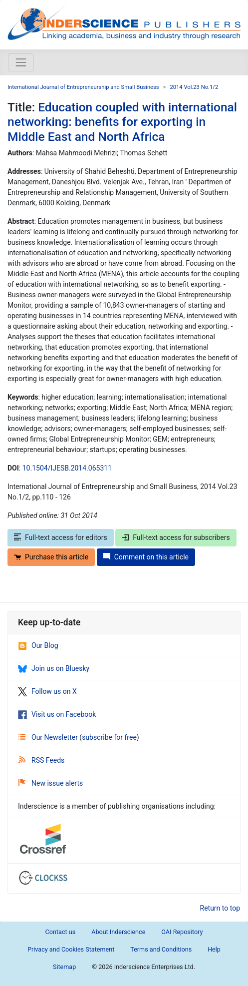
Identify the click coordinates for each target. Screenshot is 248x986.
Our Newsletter (48, 737)
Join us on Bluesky (53, 668)
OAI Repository (182, 932)
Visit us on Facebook (57, 714)
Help (214, 949)
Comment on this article (146, 557)
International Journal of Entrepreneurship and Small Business (83, 87)
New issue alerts (50, 783)
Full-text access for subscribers (176, 537)
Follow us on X (47, 691)
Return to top (220, 908)
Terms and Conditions (161, 949)
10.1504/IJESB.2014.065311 (67, 468)
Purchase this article (51, 557)
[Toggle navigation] (21, 62)
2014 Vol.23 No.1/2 (194, 87)
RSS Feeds (41, 760)
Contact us (60, 932)
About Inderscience (118, 932)
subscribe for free (109, 737)
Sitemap (64, 967)
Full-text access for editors (60, 537)
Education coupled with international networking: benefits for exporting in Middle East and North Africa (122, 122)
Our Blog (38, 645)
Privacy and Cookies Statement (70, 949)
